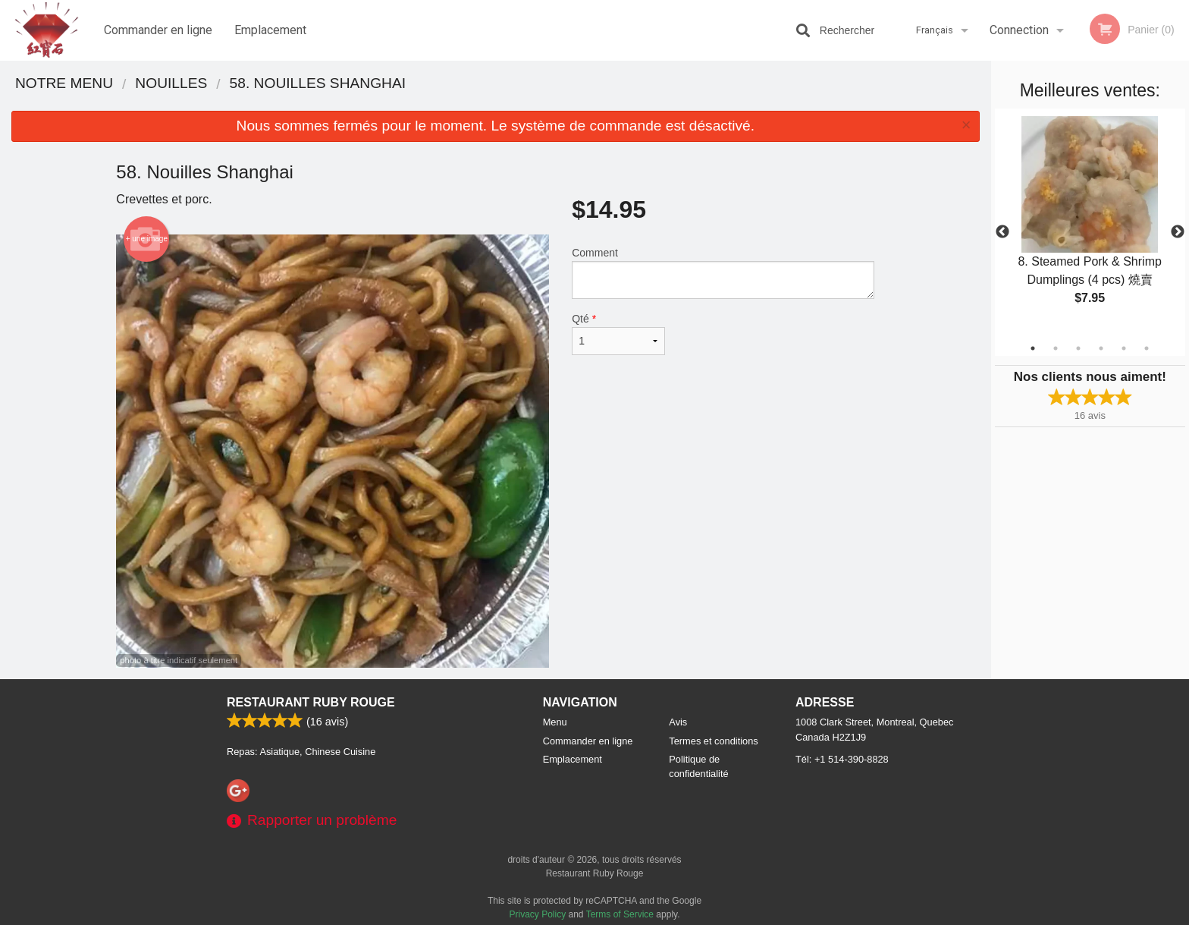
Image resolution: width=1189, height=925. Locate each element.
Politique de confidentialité (698, 766)
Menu (555, 722)
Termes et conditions (713, 741)
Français (934, 30)
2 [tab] (1055, 348)
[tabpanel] (1090, 223)
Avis (678, 722)
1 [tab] (1032, 348)
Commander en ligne (158, 30)
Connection (1019, 30)
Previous (1002, 232)
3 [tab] (1078, 348)
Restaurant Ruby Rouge (311, 702)
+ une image (147, 239)
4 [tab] (1101, 348)
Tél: (842, 759)
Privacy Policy (538, 914)
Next (1177, 232)
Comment (723, 273)
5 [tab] (1123, 348)
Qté (618, 334)
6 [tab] (1146, 348)
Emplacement (270, 30)
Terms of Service (620, 914)
